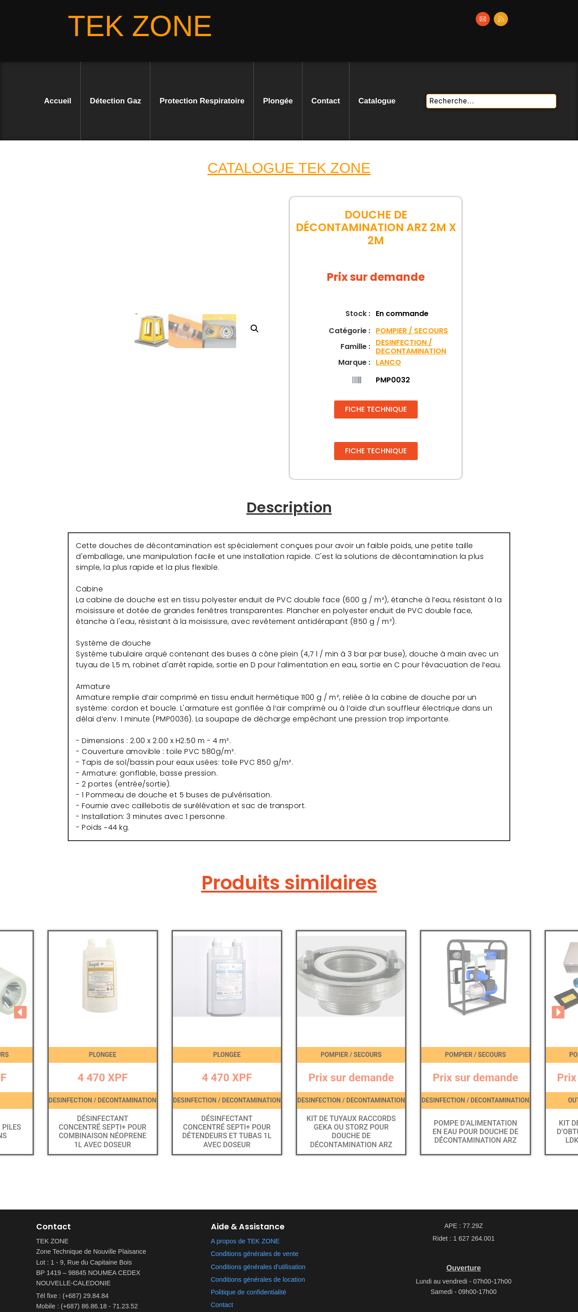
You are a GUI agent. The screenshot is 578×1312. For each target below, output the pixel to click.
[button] (269, 264)
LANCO (388, 362)
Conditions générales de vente (254, 1253)
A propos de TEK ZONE (245, 1241)
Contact (326, 101)
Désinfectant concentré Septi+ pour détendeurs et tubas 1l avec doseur (226, 1131)
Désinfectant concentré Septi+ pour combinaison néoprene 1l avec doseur (102, 1131)
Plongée (278, 101)
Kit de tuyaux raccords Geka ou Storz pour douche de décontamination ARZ (351, 1131)
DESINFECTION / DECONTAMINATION (411, 346)
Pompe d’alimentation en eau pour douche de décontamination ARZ (475, 1132)
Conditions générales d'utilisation (258, 1266)
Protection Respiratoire (201, 101)
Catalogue (377, 101)
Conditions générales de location (258, 1279)
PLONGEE (103, 1054)
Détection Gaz (115, 101)
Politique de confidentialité (248, 1292)
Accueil (57, 101)
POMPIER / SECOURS (412, 331)
